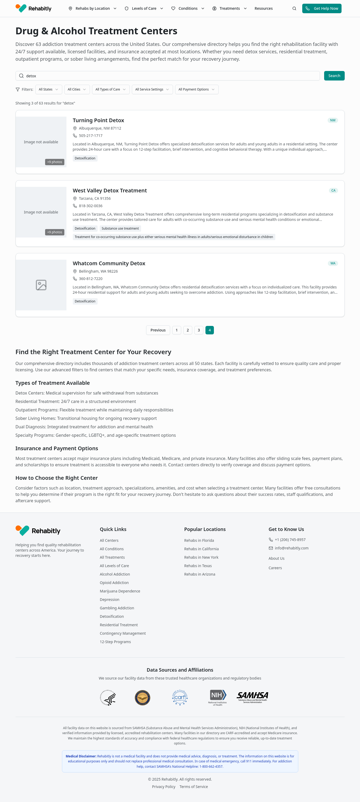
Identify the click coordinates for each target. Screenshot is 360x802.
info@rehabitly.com (292, 548)
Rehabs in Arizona (199, 574)
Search (334, 75)
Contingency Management (123, 633)
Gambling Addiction (117, 607)
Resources (264, 8)
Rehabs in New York (201, 557)
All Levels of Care (114, 565)
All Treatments (112, 557)
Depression (109, 599)
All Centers (109, 540)
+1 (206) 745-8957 (290, 539)
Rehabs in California (201, 548)
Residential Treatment (119, 624)
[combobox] (48, 89)
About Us (277, 558)
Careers (275, 567)
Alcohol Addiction (115, 574)
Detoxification (112, 616)
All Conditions (112, 548)
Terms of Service (194, 786)
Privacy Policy (163, 786)
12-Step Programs (115, 641)
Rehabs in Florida (199, 540)
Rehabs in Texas (198, 565)
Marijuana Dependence (120, 591)
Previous (158, 330)
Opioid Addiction (114, 582)
